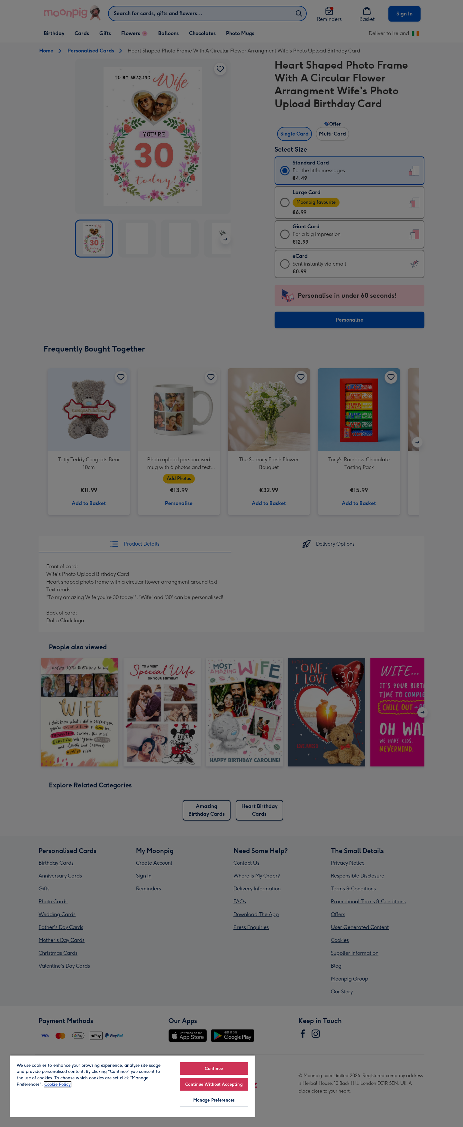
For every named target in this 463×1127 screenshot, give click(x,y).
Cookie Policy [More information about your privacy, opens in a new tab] (57, 1084)
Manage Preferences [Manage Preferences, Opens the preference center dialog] (214, 1100)
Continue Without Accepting (213, 1084)
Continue (214, 1068)
